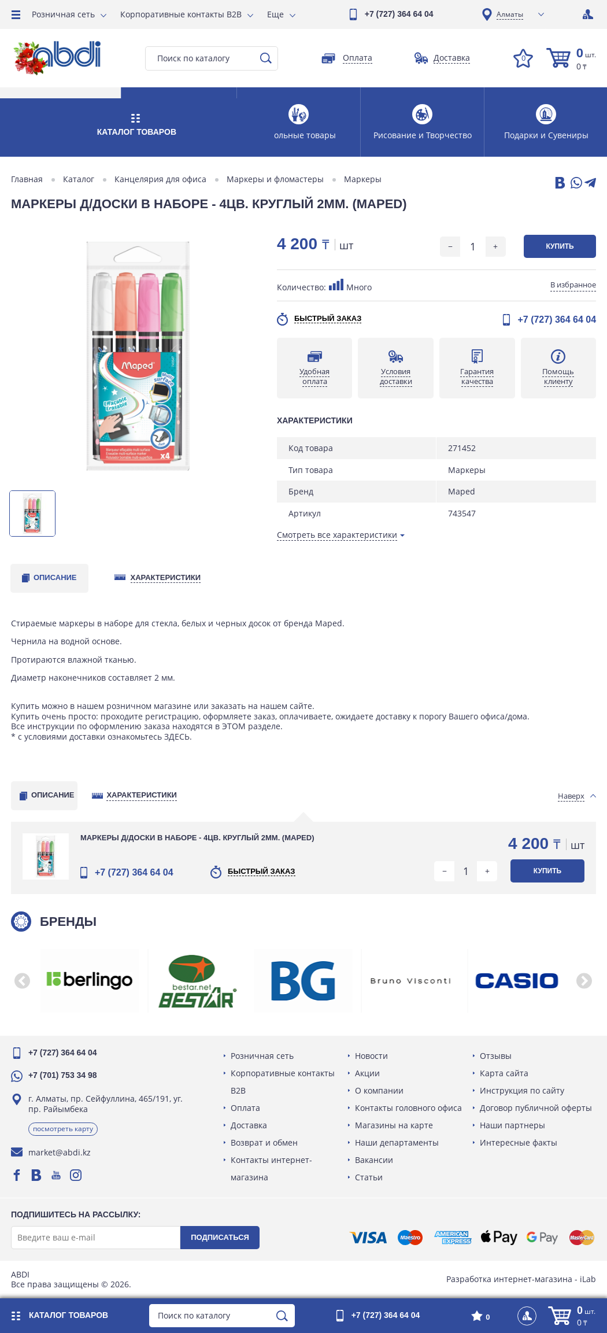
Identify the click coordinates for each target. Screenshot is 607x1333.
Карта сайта (503, 1073)
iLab (587, 1278)
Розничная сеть (63, 14)
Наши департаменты (397, 1142)
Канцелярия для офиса (161, 179)
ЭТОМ (234, 726)
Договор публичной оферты (535, 1107)
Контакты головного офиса (409, 1107)
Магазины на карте (395, 1125)
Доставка (249, 1125)
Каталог (79, 179)
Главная (27, 179)
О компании (380, 1090)
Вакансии (375, 1159)
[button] (23, 980)
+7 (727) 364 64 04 (399, 14)
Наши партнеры (512, 1125)
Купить (559, 246)
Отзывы (495, 1055)
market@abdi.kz (60, 1152)
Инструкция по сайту (521, 1090)
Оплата (246, 1107)
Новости (372, 1055)
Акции (368, 1073)
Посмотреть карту (64, 1128)
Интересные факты (518, 1142)
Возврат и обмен (264, 1142)
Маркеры (363, 179)
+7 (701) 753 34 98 (63, 1075)
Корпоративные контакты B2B (181, 14)
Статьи (369, 1177)
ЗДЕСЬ (177, 736)
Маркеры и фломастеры (275, 179)
